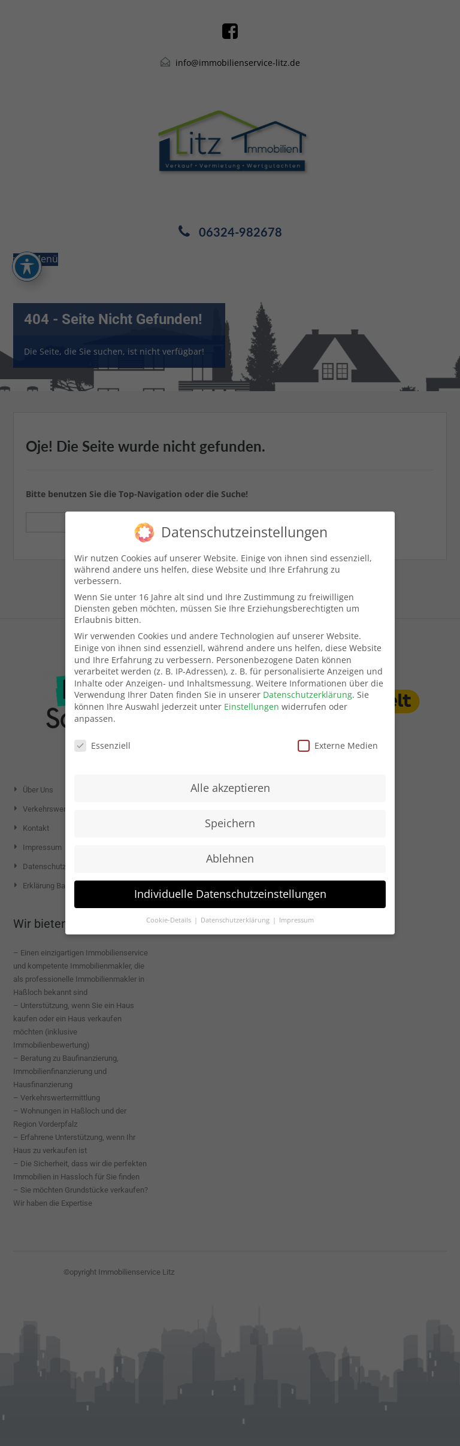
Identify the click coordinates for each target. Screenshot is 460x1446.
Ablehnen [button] (230, 858)
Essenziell (102, 745)
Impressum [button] (296, 920)
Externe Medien (338, 745)
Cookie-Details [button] (169, 920)
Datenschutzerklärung (307, 694)
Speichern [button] (230, 823)
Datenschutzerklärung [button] (236, 920)
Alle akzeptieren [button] (230, 788)
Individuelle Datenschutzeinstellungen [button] (230, 894)
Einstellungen (251, 706)
